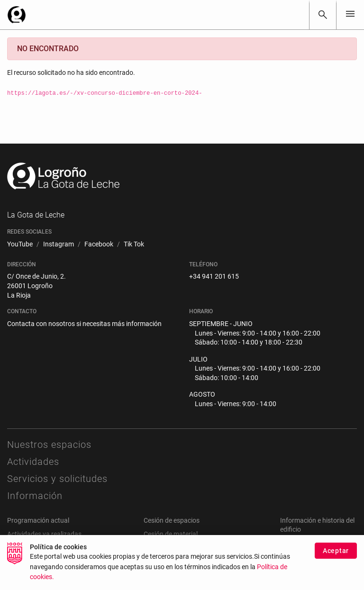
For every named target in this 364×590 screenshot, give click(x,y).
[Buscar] (323, 14)
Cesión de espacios (172, 520)
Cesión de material (171, 534)
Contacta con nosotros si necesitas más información (84, 323)
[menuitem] (20, 244)
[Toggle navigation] (350, 14)
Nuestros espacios (49, 444)
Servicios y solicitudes (57, 478)
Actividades (33, 461)
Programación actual (38, 520)
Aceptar (336, 555)
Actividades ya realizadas (44, 534)
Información (35, 495)
